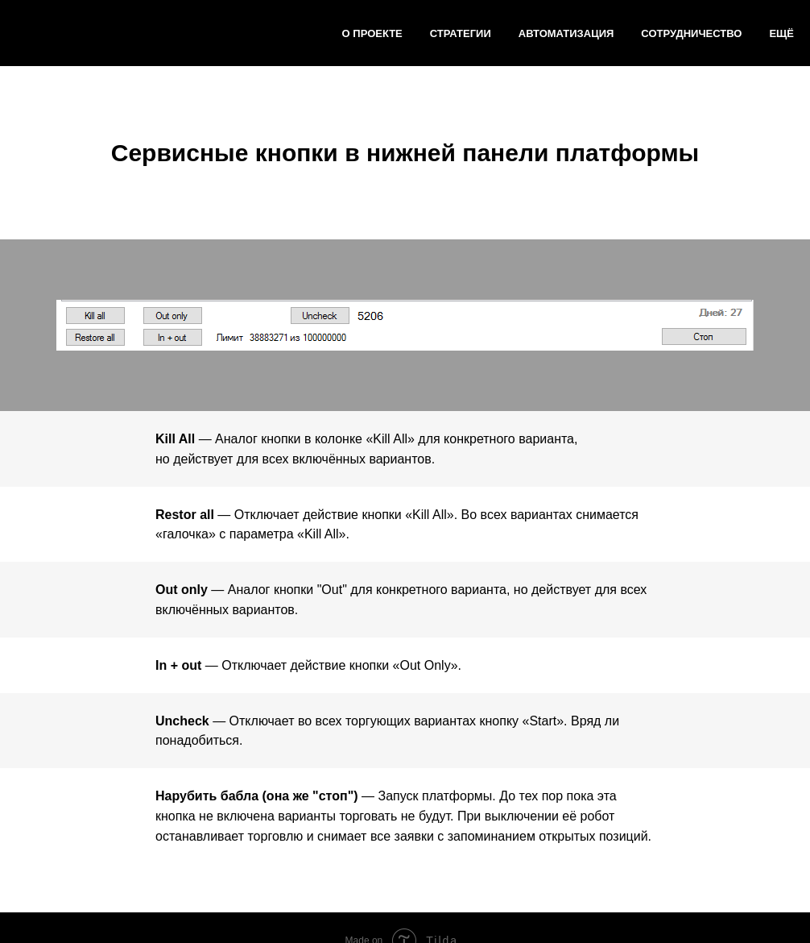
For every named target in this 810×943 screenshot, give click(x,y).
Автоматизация (566, 33)
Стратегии (460, 33)
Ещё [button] (781, 33)
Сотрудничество (691, 33)
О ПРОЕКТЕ (372, 33)
